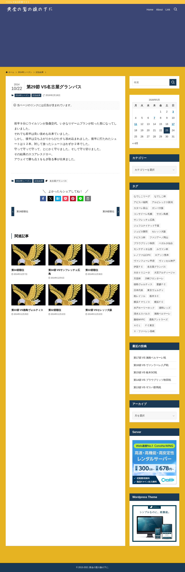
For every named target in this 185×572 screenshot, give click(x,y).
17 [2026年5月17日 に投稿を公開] (173, 124)
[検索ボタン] (175, 9)
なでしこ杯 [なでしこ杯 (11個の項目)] (160, 196)
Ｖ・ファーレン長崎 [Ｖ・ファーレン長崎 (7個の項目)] (144, 331)
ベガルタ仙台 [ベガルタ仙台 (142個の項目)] (166, 243)
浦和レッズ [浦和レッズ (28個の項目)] (164, 307)
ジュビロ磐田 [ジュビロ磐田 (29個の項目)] (141, 231)
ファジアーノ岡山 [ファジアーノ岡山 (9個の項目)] (159, 237)
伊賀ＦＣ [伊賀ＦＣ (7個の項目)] (138, 266)
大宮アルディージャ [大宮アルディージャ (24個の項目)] (164, 272)
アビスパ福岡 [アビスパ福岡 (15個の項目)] (141, 202)
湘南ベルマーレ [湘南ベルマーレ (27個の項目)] (162, 313)
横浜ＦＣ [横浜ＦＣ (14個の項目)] (158, 302)
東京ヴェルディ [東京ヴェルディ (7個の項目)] (155, 290)
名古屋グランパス (58, 181)
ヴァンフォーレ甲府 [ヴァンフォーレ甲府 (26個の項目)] (144, 261)
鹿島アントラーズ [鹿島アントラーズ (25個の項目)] (158, 319)
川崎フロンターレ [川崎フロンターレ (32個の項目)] (154, 278)
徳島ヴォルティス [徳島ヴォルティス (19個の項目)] (143, 284)
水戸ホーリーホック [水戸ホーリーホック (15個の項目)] (144, 307)
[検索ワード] (154, 82)
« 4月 (135, 143)
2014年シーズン (22, 95)
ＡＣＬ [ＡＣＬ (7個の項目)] (137, 325)
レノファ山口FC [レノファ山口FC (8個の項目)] (142, 255)
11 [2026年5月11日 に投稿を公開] (135, 124)
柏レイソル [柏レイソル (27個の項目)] (139, 296)
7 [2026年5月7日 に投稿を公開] (154, 117)
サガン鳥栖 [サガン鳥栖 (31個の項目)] (162, 214)
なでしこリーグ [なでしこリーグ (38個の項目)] (142, 196)
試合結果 (36, 95)
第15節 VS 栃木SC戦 (145, 372)
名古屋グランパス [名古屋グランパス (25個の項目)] (156, 266)
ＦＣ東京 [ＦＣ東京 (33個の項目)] (149, 325)
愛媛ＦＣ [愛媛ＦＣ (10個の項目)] (161, 284)
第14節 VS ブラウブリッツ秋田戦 (152, 379)
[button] (43, 198)
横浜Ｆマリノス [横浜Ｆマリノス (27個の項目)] (142, 302)
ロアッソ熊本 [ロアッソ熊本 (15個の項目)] (162, 255)
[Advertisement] (92, 42)
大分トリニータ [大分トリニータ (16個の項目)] (142, 272)
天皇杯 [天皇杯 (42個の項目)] (137, 278)
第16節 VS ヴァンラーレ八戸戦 (151, 365)
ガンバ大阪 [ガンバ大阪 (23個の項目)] (157, 208)
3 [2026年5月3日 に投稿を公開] (173, 111)
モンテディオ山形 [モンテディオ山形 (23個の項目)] (143, 249)
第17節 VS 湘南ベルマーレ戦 (150, 357)
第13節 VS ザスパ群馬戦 (147, 387)
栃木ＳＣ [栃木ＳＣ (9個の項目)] (154, 296)
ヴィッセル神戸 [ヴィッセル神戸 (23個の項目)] (167, 261)
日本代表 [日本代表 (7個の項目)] (138, 290)
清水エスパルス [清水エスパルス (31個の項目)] (142, 313)
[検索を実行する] (172, 82)
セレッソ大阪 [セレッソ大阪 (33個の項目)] (159, 231)
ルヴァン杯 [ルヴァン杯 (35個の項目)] (162, 249)
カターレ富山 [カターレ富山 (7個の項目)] (141, 208)
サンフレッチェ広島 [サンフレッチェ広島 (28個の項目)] (144, 219)
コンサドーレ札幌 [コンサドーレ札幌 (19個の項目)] (143, 214)
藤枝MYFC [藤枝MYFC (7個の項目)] (139, 319)
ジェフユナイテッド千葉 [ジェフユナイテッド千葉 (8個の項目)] (146, 225)
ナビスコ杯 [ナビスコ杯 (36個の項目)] (139, 237)
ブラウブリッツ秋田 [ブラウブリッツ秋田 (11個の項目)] (144, 243)
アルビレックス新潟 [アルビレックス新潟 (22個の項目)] (162, 202)
